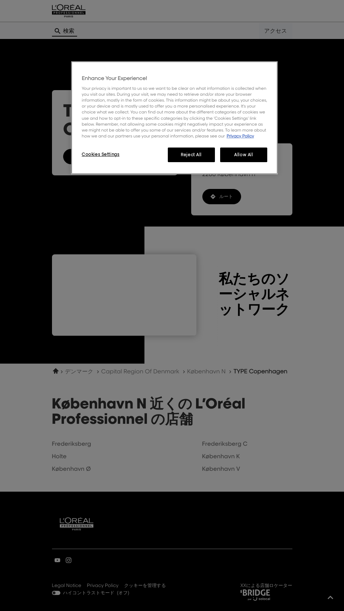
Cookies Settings (100, 154)
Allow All (243, 154)
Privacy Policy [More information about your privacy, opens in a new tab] (240, 135)
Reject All (191, 154)
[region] (174, 117)
